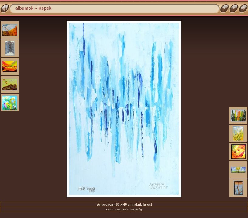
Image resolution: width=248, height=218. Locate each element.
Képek (44, 8)
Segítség (136, 209)
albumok (24, 8)
